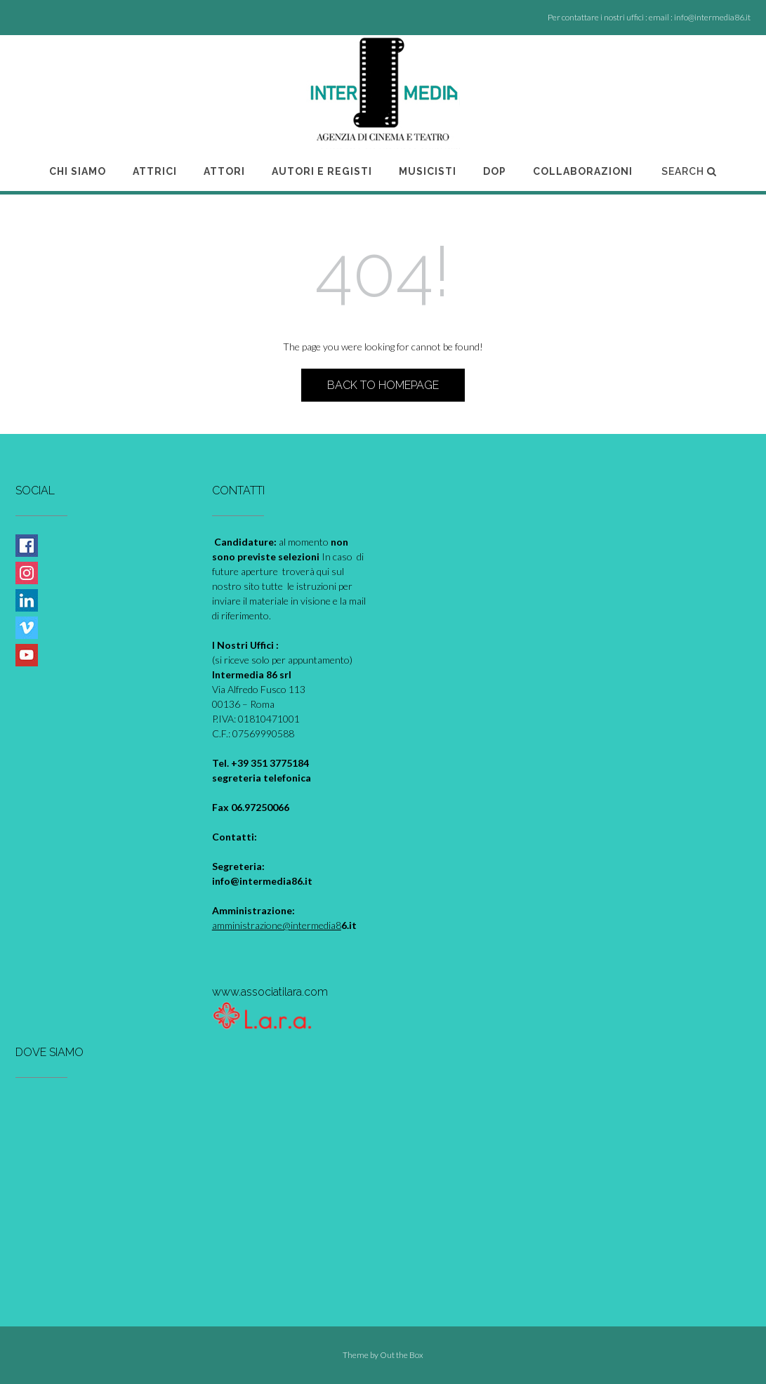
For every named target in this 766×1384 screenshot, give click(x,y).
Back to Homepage (383, 385)
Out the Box (401, 1355)
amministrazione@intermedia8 (276, 925)
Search (689, 171)
